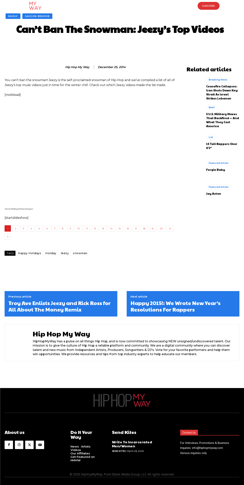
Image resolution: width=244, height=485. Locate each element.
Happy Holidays (29, 253)
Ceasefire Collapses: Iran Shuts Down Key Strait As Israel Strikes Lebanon (222, 92)
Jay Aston (213, 193)
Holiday (50, 253)
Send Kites (119, 451)
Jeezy (65, 253)
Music (13, 16)
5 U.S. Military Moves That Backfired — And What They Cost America (222, 120)
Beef (211, 107)
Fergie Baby (215, 170)
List (211, 137)
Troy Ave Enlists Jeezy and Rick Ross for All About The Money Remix (59, 306)
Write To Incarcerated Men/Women (132, 443)
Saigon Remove (37, 16)
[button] (122, 6)
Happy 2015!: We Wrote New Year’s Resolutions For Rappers (175, 306)
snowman (80, 253)
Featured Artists (219, 163)
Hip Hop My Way (77, 67)
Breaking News (218, 79)
